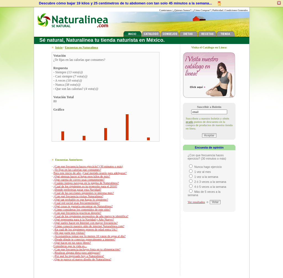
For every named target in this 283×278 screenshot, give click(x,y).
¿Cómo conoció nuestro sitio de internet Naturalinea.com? (88, 226)
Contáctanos (165, 10)
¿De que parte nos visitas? (69, 232)
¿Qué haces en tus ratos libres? (72, 242)
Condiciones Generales (236, 10)
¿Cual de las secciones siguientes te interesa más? (83, 192)
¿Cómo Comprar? (202, 10)
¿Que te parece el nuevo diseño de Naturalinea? (82, 259)
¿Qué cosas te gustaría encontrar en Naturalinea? (82, 206)
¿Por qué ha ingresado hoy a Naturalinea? (78, 256)
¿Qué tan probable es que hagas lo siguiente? (80, 199)
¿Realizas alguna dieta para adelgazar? (76, 252)
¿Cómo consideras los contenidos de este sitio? (82, 209)
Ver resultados (196, 202)
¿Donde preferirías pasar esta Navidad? (77, 189)
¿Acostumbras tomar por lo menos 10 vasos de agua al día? (89, 236)
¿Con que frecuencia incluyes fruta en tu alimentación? (86, 249)
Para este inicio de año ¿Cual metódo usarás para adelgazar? (90, 173)
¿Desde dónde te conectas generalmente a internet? (84, 239)
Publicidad (217, 10)
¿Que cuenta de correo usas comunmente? (78, 179)
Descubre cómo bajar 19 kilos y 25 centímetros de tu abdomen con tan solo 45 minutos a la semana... (125, 3)
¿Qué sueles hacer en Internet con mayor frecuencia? (85, 222)
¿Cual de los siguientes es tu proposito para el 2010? (85, 186)
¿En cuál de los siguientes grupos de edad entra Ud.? (85, 229)
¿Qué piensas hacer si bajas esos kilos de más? (81, 176)
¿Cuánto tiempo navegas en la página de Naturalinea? (86, 183)
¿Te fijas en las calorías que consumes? (77, 169)
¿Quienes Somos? (182, 10)
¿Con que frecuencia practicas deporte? (77, 212)
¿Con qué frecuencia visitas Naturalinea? (78, 196)
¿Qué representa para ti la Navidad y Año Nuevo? (83, 219)
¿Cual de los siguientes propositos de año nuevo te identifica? (90, 216)
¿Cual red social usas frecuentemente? (76, 202)
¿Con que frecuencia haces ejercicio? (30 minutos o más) (88, 166)
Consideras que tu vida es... (70, 246)
